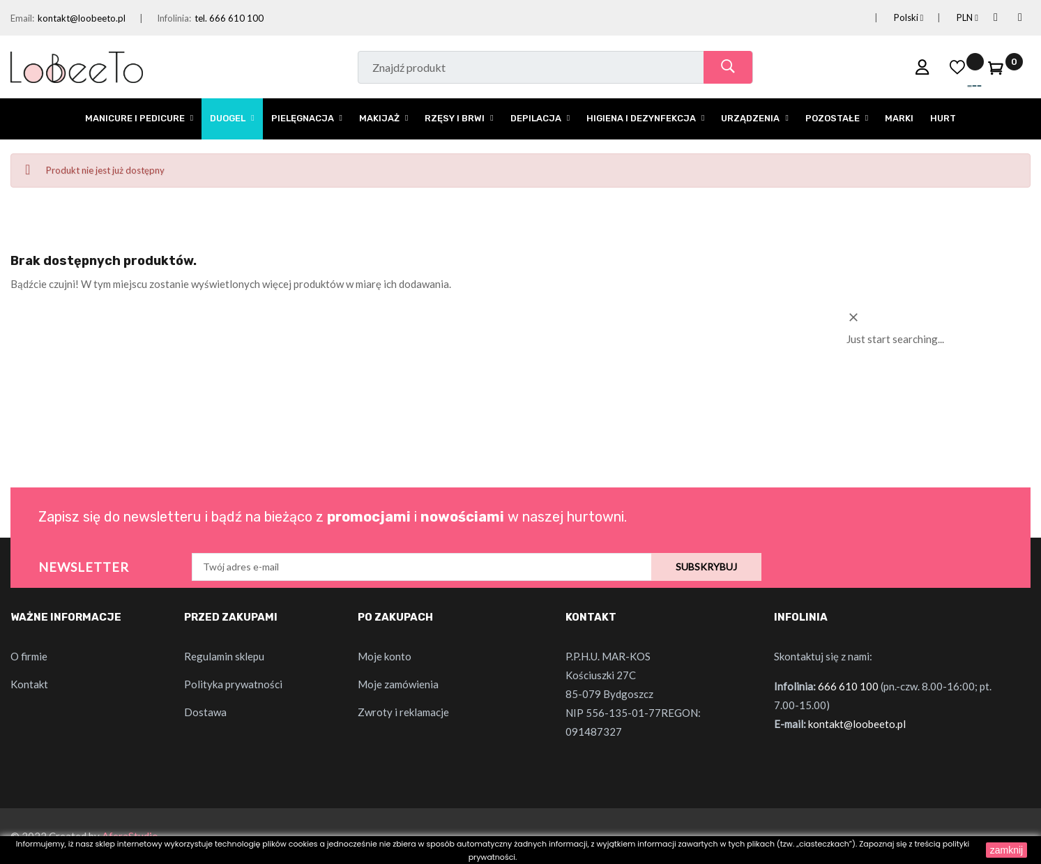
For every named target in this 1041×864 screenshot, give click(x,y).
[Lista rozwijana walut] (950, 18)
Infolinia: (174, 18)
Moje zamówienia (398, 684)
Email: (22, 18)
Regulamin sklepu (224, 656)
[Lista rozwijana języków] (892, 18)
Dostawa (205, 712)
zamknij (1006, 850)
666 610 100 (848, 686)
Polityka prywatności (233, 684)
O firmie (28, 656)
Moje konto (384, 656)
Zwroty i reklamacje (403, 712)
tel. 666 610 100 (229, 18)
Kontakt (29, 684)
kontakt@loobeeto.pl (82, 18)
